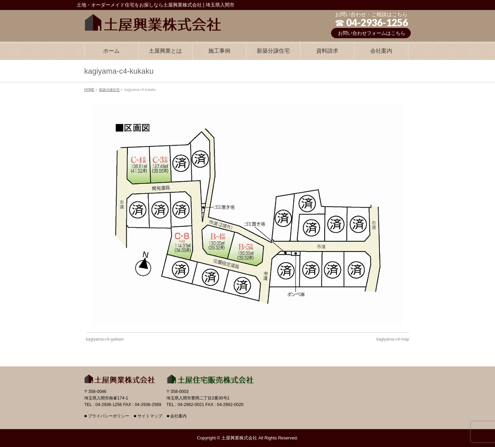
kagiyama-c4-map (392, 339)
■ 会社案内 (177, 416)
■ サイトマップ (148, 416)
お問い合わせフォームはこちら (371, 33)
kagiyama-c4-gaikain (105, 339)
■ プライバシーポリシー (106, 416)
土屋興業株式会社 (239, 437)
